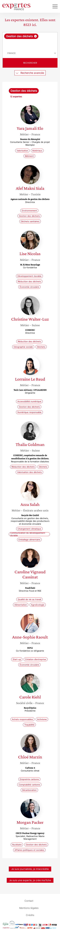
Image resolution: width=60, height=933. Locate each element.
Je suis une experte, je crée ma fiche (30, 880)
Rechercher (30, 63)
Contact (28, 900)
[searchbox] (30, 44)
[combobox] (30, 40)
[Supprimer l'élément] (35, 36)
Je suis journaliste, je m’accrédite (30, 869)
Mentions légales (29, 907)
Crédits (30, 914)
